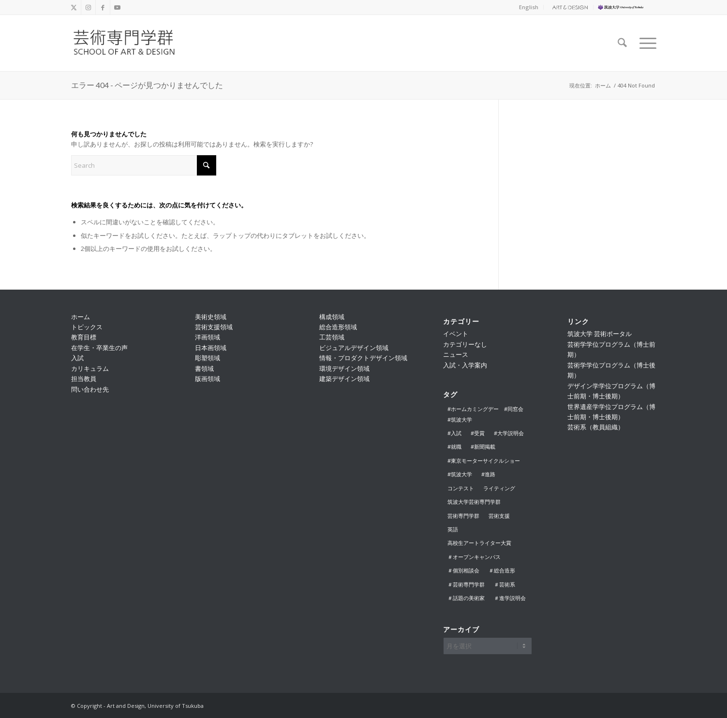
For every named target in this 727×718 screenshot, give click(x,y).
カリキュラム (90, 368)
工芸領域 (331, 337)
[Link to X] (74, 7)
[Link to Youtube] (117, 7)
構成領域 (331, 316)
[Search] (622, 43)
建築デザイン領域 (344, 378)
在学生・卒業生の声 (99, 347)
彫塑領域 (207, 357)
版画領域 (207, 378)
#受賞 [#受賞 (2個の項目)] (478, 433)
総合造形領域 (338, 326)
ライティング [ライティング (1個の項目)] (499, 488)
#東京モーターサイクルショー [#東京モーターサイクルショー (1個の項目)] (483, 460)
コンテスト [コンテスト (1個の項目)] (460, 488)
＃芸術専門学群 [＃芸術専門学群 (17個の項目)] (466, 584)
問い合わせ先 (90, 389)
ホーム (80, 316)
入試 (77, 357)
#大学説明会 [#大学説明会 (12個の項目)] (509, 433)
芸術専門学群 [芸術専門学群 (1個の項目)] (463, 515)
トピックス (87, 326)
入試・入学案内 (465, 365)
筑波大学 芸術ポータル (599, 333)
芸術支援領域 (214, 326)
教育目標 (83, 337)
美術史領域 (210, 316)
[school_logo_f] (132, 43)
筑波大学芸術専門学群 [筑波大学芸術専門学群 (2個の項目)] (474, 501)
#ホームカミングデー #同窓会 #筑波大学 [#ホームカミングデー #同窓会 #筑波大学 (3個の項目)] (488, 414)
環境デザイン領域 (344, 368)
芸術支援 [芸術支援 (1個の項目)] (499, 515)
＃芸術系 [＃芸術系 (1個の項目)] (504, 584)
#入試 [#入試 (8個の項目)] (454, 433)
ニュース (455, 354)
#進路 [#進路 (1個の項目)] (488, 474)
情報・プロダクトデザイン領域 (363, 357)
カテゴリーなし (465, 344)
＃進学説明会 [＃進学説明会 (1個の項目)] (510, 597)
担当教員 (83, 378)
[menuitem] (529, 7)
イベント (455, 333)
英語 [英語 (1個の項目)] (452, 529)
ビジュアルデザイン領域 (353, 347)
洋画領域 (207, 337)
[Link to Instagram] (88, 7)
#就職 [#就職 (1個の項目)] (454, 446)
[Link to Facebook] (103, 7)
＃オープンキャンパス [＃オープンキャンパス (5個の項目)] (474, 556)
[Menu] (644, 43)
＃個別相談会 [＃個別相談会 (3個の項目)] (463, 570)
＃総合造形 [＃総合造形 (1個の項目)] (502, 570)
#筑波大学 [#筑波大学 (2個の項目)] (459, 474)
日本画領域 (210, 347)
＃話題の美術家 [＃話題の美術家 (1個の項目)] (466, 597)
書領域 (204, 368)
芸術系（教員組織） (595, 427)
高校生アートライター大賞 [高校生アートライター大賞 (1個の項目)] (479, 542)
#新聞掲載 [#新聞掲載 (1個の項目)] (483, 446)
